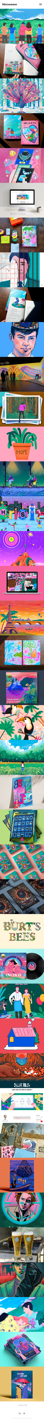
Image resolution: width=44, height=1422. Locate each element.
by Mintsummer (26, 1418)
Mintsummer (9, 4)
